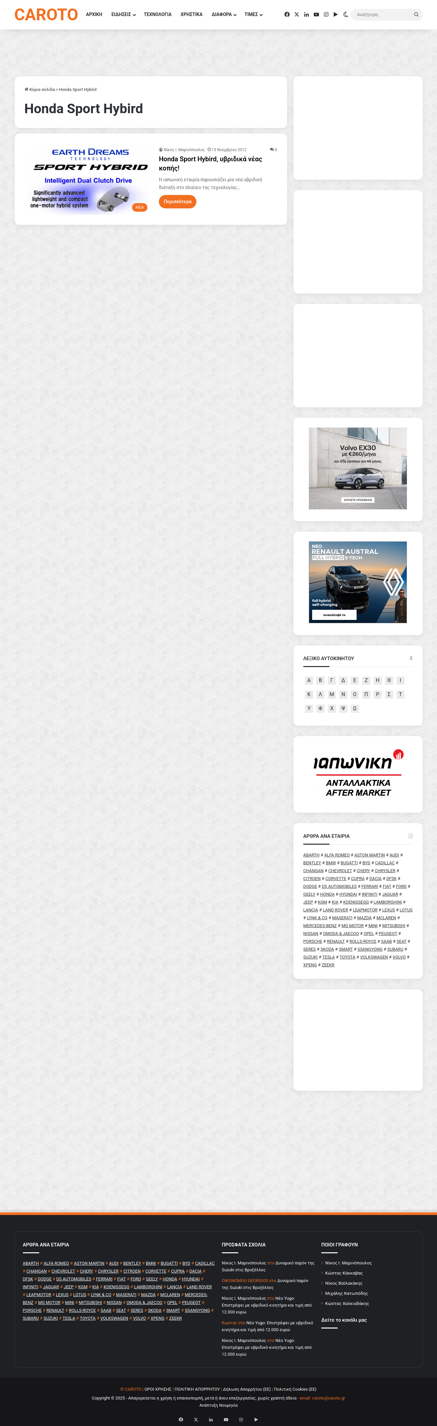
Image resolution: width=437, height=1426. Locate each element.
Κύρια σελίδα (40, 89)
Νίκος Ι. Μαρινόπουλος (348, 1262)
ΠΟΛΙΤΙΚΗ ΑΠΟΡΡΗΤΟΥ (197, 1389)
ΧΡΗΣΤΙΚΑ (192, 14)
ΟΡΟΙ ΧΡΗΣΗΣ (158, 1389)
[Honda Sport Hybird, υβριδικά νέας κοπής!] (88, 181)
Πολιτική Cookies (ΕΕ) (295, 1389)
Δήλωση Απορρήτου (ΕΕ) (247, 1389)
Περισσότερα (178, 201)
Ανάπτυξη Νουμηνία (218, 1405)
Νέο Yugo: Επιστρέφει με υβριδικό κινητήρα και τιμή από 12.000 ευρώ (267, 1305)
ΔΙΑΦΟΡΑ (222, 14)
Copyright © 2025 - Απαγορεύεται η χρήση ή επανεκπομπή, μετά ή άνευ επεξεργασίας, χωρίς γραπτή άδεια (194, 1398)
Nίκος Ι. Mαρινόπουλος (184, 150)
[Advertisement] (358, 1040)
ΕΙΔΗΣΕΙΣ (121, 14)
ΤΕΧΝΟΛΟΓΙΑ (158, 14)
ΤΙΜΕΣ (251, 14)
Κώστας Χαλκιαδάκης (347, 1303)
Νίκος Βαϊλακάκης (343, 1283)
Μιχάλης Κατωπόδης (346, 1293)
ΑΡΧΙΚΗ (94, 14)
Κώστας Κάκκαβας (344, 1273)
